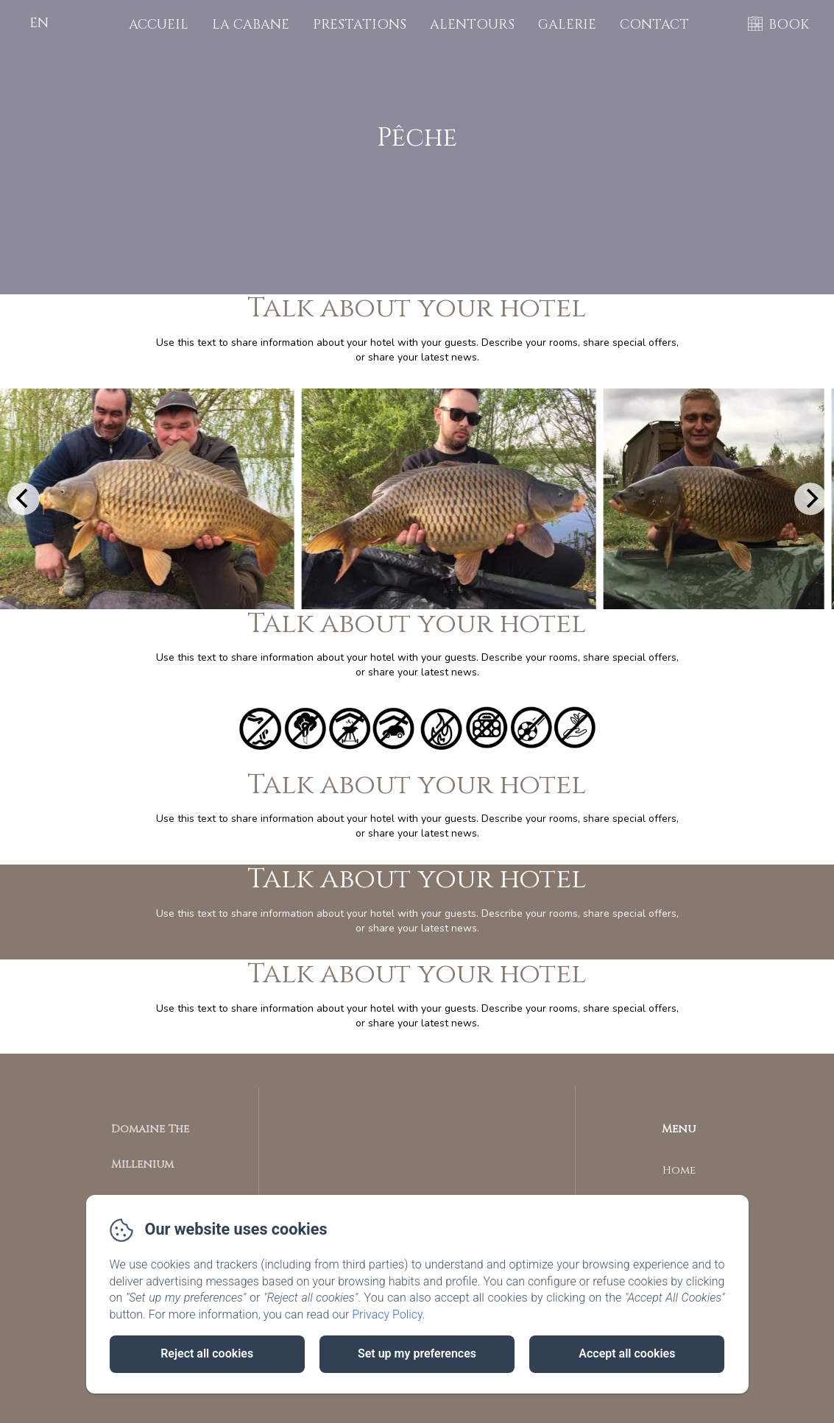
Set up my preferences (417, 1353)
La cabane (250, 24)
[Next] (810, 499)
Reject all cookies (206, 1353)
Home (679, 1170)
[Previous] (23, 499)
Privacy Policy (387, 1314)
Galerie (567, 24)
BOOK (788, 24)
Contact (654, 24)
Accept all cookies (627, 1353)
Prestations (359, 24)
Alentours (472, 24)
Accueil (158, 24)
